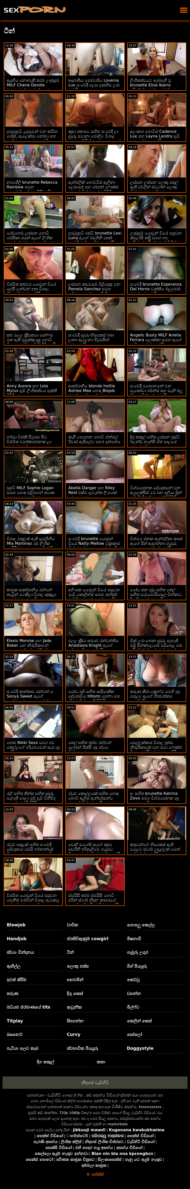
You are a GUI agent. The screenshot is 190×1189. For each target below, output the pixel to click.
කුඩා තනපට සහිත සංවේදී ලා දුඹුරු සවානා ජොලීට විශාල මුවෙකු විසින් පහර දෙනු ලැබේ (94, 136)
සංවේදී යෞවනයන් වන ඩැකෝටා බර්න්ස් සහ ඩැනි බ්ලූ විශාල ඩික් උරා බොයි (156, 391)
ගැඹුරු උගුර (137, 952)
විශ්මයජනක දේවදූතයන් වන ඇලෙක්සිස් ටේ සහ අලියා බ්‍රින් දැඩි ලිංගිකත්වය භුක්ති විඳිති (156, 493)
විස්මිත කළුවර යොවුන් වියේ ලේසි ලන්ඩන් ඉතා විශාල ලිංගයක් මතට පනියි (31, 289)
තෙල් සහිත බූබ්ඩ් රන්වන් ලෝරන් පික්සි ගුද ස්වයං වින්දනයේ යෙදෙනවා (89, 747)
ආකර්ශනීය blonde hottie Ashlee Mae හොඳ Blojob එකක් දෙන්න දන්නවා (91, 391)
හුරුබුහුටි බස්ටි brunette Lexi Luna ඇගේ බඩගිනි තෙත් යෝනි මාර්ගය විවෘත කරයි (94, 238)
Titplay (15, 1020)
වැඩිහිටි (54, 1095)
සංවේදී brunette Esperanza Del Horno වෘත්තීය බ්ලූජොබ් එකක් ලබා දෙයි (156, 289)
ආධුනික (74, 1007)
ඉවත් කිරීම (16, 979)
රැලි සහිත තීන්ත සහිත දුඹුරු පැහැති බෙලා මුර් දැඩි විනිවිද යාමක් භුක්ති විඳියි (31, 798)
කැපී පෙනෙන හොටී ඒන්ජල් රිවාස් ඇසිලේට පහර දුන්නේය (94, 439)
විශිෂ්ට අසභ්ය (124, 1106)
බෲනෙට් (15, 1034)
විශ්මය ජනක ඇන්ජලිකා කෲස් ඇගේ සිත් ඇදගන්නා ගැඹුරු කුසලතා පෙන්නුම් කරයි (156, 543)
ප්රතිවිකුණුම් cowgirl (88, 938)
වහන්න (134, 993)
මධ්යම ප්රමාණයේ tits (28, 1007)
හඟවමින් (75, 979)
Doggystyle (140, 1048)
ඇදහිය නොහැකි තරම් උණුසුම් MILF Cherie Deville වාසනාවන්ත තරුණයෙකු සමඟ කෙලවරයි (33, 87)
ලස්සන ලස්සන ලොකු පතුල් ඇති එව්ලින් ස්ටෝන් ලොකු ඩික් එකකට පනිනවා (154, 187)
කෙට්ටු (133, 979)
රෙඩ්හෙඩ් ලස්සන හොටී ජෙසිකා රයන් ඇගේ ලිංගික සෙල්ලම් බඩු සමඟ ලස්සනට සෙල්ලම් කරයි (31, 240)
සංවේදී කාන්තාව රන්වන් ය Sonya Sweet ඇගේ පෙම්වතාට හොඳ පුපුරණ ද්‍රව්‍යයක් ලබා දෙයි (30, 698)
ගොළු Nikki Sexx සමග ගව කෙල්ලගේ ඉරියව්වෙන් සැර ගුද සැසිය (33, 747)
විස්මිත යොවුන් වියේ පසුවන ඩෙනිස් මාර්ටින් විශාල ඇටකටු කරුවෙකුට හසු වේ (33, 900)
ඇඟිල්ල (13, 966)
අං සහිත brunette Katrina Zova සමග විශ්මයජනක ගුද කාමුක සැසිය (154, 798)
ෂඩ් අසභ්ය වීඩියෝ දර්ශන (108, 1095)
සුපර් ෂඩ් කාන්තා (42, 1112)
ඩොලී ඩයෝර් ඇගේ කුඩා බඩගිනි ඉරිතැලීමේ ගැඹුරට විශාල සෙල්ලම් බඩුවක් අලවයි (94, 849)
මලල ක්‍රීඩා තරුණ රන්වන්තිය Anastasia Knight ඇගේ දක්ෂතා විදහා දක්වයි (93, 645)
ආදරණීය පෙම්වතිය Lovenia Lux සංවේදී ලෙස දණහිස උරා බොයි (93, 85)
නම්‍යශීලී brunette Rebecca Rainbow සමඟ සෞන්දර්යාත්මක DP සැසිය (32, 187)
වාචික (72, 924)
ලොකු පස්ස (78, 966)
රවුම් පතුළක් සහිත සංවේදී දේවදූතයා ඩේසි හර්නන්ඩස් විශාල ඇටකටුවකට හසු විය (31, 849)
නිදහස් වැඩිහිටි (94, 1082)
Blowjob (16, 924)
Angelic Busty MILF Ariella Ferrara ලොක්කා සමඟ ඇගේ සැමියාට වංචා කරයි (156, 340)
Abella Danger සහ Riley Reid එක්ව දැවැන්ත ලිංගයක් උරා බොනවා (92, 493)
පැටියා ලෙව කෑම (22, 1048)
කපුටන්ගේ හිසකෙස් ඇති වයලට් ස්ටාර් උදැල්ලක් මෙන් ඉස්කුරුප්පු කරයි (155, 849)
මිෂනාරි (134, 938)
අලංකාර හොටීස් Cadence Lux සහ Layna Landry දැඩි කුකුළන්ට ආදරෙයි (155, 136)
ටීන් (70, 952)
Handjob (16, 938)
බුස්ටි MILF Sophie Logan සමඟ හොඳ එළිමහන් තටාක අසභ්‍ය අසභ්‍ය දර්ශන (31, 493)
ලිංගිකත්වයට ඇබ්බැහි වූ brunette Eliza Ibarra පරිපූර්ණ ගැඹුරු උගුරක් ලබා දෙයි (154, 87)
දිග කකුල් (45, 1061)
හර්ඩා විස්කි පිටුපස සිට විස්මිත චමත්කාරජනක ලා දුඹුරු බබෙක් (29, 442)
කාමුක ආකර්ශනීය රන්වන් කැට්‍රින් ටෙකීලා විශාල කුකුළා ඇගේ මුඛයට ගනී (31, 594)
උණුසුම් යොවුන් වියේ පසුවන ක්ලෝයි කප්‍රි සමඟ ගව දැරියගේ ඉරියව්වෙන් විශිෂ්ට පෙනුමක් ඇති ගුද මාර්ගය (156, 240)
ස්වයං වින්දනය (20, 952)
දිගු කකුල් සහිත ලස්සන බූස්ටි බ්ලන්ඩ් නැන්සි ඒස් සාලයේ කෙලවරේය (155, 442)
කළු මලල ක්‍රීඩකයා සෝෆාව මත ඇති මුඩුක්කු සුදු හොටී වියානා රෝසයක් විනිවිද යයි (31, 340)
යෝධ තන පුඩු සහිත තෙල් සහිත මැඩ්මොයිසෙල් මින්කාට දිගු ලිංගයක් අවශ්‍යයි (156, 594)
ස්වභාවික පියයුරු (82, 1048)
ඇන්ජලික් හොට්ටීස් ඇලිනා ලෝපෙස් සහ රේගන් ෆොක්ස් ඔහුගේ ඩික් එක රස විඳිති (93, 187)
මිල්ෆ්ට (133, 1007)
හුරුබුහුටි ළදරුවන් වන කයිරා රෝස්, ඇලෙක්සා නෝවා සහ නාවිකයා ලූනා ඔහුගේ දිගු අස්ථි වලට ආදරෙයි (32, 138)
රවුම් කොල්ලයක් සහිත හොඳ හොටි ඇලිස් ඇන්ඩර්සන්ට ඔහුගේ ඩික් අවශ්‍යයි (93, 798)
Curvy (73, 1034)
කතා (101, 1061)
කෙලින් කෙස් (139, 1020)
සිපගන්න (75, 1020)
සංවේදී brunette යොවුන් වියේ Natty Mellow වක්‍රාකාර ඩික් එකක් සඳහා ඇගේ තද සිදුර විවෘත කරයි (94, 545)
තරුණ (12, 993)
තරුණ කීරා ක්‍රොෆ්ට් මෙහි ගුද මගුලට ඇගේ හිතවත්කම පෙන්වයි (155, 696)
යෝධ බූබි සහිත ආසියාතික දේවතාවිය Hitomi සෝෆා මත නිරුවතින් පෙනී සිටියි (94, 696)
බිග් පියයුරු (137, 966)
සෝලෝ (134, 1034)
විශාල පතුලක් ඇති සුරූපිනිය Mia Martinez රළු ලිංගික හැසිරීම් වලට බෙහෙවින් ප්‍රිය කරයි (31, 545)
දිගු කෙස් (75, 993)
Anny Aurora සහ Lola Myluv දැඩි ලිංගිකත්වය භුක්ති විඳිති (32, 391)
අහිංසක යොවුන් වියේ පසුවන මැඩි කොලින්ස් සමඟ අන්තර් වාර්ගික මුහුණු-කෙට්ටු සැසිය (94, 594)
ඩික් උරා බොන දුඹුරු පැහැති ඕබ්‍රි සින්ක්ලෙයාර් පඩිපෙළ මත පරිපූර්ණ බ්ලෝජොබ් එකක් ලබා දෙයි (156, 647)
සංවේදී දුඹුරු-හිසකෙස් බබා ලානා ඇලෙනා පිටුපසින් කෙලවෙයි (91, 340)
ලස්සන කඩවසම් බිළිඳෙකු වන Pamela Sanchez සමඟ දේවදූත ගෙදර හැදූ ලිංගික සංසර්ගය (94, 291)
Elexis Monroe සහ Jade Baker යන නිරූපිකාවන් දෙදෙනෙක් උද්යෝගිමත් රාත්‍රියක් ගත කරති (29, 647)
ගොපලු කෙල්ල (141, 924)
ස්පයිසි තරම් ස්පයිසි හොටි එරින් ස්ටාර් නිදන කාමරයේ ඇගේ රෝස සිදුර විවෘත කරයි (93, 900)
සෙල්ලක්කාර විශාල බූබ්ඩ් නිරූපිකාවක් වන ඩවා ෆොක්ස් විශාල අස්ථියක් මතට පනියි (156, 747)
